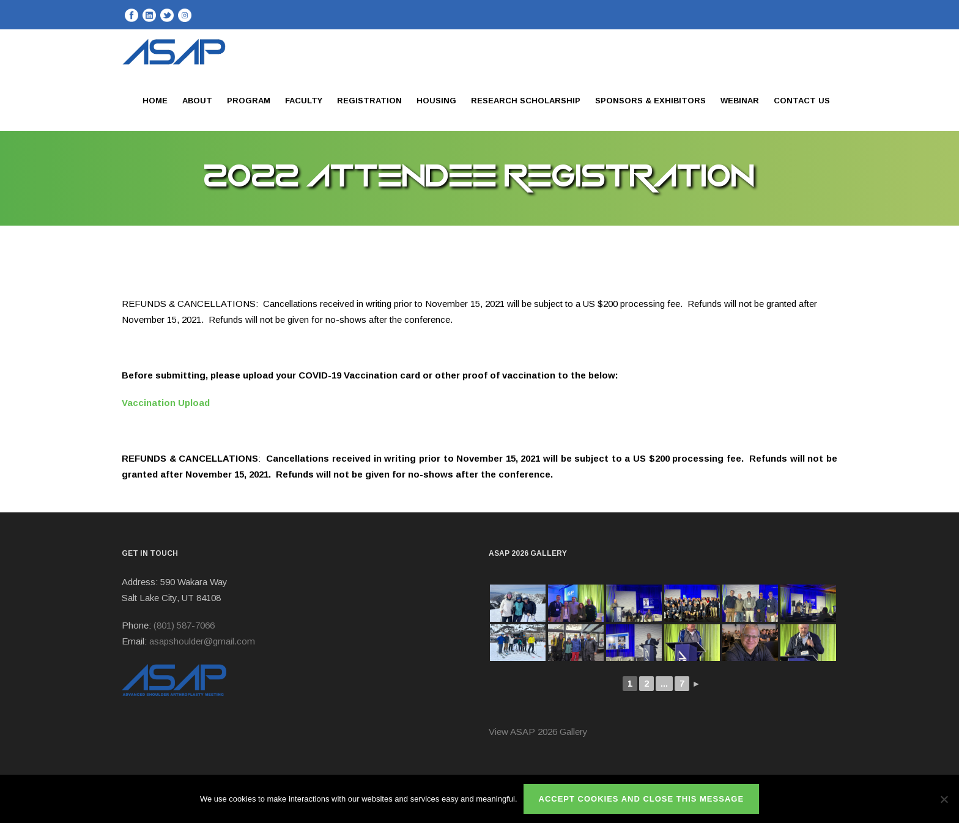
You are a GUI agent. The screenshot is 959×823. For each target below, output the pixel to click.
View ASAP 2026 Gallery (538, 731)
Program (248, 100)
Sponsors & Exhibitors (650, 100)
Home (155, 100)
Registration (369, 100)
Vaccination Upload (166, 402)
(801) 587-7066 (184, 625)
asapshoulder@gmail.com (202, 641)
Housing (436, 100)
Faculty (303, 100)
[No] (944, 799)
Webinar (739, 100)
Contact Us (802, 100)
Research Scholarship (525, 100)
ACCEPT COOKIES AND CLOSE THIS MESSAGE (641, 798)
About (197, 100)
